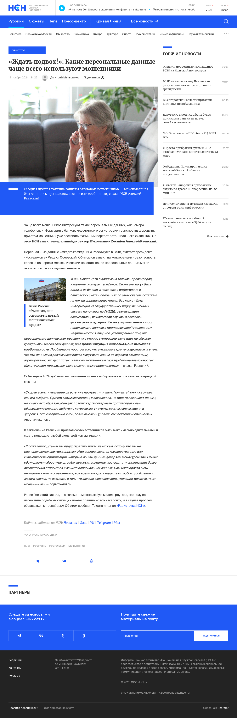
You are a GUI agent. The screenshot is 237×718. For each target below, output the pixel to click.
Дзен (83, 523)
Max (117, 523)
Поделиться (94, 77)
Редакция (15, 660)
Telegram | (105, 523)
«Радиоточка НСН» (130, 506)
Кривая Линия (108, 21)
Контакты (14, 668)
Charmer (223, 708)
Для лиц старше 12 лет (59, 708)
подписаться (211, 635)
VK (92, 523)
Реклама (14, 675)
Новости (70, 523)
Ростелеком (57, 545)
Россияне (39, 545)
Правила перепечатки (23, 708)
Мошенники (76, 545)
